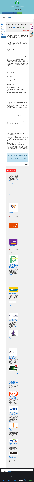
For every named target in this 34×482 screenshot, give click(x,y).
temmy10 (13, 27)
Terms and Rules (3, 480)
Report (26, 164)
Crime (3, 31)
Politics (3, 26)
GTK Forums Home (10, 20)
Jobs (14, 170)
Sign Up (16, 480)
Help (9, 480)
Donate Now (30, 480)
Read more (11, 221)
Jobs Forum (16, 20)
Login (13, 480)
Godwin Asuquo (23, 479)
